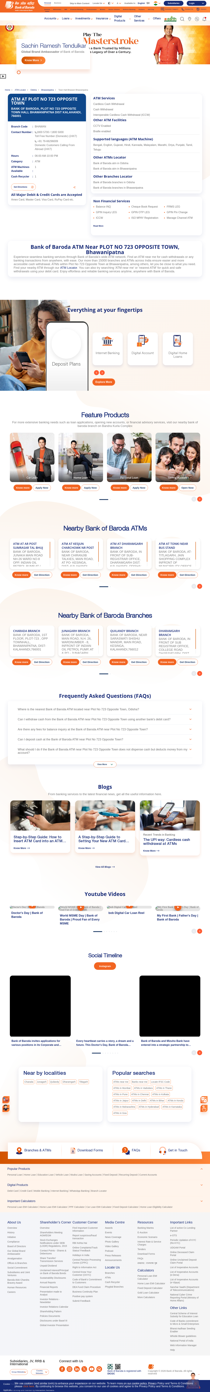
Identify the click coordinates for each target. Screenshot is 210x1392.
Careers (11, 1292)
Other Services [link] (139, 18)
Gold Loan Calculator (148, 1292)
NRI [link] (65, 9)
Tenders (141, 1249)
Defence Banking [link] (129, 9)
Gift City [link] (151, 9)
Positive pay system (83, 1296)
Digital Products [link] (119, 18)
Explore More (103, 382)
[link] (170, 19)
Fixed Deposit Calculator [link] (125, 1207)
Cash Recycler (112, 1282)
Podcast (109, 1251)
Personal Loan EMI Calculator (147, 1277)
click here (28, 1386)
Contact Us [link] (187, 9)
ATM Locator (20, 90)
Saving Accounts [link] (93, 1175)
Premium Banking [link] (76, 9)
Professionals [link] (92, 9)
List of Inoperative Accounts (184, 1267)
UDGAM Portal (177, 1247)
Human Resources (16, 1287)
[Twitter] (84, 1369)
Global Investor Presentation (54, 1325)
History (11, 1232)
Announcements (113, 1260)
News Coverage (113, 1237)
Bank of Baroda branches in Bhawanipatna (118, 187)
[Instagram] (69, 1369)
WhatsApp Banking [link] (79, 1191)
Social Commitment (17, 1267)
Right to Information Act (84, 1267)
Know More (32, 60)
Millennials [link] (57, 9)
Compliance (13, 1241)
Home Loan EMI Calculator (151, 1283)
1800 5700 (43, 132)
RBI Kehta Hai (80, 1243)
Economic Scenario (147, 1237)
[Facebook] (62, 1369)
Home (7, 90)
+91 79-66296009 (47, 141)
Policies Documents (50, 1316)
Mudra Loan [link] (76, 1175)
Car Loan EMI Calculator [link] (98, 1207)
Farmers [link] (142, 9)
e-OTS (173, 1235)
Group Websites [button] (18, 1372)
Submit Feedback (81, 1301)
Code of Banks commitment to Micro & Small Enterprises (184, 1322)
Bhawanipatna (47, 90)
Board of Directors (16, 1246)
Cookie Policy (9, 1384)
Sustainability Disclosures (53, 1278)
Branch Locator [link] (99, 1191)
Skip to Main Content (79, 3)
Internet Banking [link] (59, 1191)
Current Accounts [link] (148, 1175)
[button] (182, 19)
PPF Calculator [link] (76, 1207)
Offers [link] (156, 19)
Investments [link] (82, 19)
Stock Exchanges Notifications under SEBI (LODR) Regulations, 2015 (53, 1243)
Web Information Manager (183, 1345)
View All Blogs (105, 866)
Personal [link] (47, 3)
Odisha (34, 90)
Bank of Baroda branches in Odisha (114, 182)
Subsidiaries (173, 3)
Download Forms (146, 1254)
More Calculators (146, 1297)
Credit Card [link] (26, 1191)
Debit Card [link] (12, 1191)
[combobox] (204, 1100)
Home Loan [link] (30, 1175)
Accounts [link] (50, 19)
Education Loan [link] (46, 1175)
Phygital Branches (114, 1286)
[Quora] (99, 1369)
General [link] (47, 9)
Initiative (11, 1237)
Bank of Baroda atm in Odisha (110, 163)
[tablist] (105, 1186)
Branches (110, 1273)
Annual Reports (48, 1282)
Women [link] (102, 9)
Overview (12, 1228)
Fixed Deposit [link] (110, 1175)
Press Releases (113, 1255)
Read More (98, 226)
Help (172, 1350)
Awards (109, 1228)
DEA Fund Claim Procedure (87, 1287)
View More (102, 764)
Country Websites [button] (39, 1372)
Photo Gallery (112, 1241)
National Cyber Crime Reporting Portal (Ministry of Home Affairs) (184, 1297)
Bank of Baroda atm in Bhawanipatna (115, 168)
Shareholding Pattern (51, 1311)
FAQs (140, 1258)
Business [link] (57, 3)
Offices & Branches (17, 1263)
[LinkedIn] (77, 1369)
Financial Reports (49, 1287)
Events (108, 1232)
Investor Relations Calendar (54, 1306)
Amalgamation (14, 1258)
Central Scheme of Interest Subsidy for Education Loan (184, 1315)
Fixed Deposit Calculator (150, 1288)
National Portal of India (181, 1340)
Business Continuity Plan (85, 1291)
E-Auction (142, 1232)
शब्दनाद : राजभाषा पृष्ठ (147, 1263)
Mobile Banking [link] (42, 1191)
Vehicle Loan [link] (62, 1175)
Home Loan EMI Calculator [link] (53, 1207)
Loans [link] (65, 19)
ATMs (108, 1277)
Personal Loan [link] (14, 1175)
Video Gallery (112, 1246)
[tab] (105, 1169)
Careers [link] (201, 9)
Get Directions (20, 187)
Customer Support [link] (169, 9)
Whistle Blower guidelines (183, 1336)
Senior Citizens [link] (114, 9)
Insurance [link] (102, 19)
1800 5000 (57, 132)
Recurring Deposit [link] (128, 1175)
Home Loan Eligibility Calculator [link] (156, 1207)
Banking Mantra (145, 1228)
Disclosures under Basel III (53, 1320)
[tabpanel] (105, 47)
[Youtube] (91, 1369)
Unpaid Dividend (48, 1265)
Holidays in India (81, 1255)
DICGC (111, 1373)
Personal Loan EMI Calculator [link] (22, 1207)
